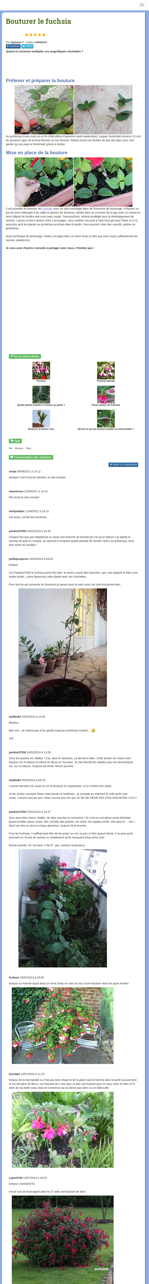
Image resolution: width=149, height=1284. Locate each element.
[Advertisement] (77, 65)
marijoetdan (16, 511)
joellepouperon (19, 558)
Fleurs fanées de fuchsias (106, 396)
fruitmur (14, 977)
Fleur (28, 448)
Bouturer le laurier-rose (41, 420)
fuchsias (47, 208)
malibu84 (15, 716)
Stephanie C (17, 42)
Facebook (13, 46)
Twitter (27, 46)
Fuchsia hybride (106, 372)
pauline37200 (17, 531)
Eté (10, 448)
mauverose (16, 491)
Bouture (19, 448)
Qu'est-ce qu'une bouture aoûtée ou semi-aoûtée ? (106, 420)
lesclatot (14, 1074)
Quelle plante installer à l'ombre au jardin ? (41, 396)
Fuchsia (41, 372)
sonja (12, 471)
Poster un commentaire (123, 464)
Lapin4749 (15, 1177)
